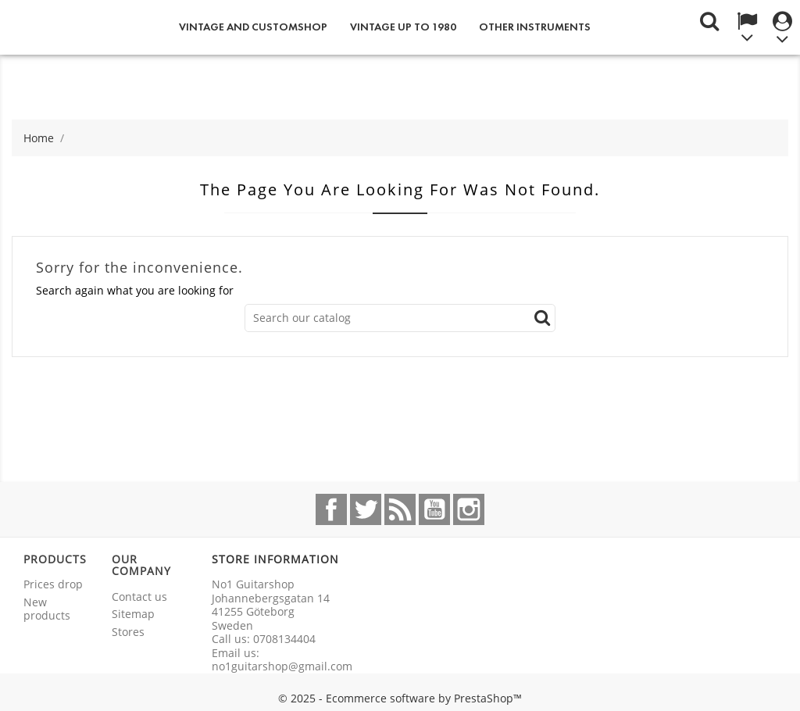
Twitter (365, 509)
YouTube (434, 509)
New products (46, 609)
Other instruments (535, 27)
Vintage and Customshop (253, 27)
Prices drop (53, 584)
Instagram (468, 509)
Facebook (331, 509)
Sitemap (133, 613)
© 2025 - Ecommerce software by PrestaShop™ (400, 698)
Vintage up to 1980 (403, 27)
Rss (400, 509)
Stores (128, 631)
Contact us (139, 596)
